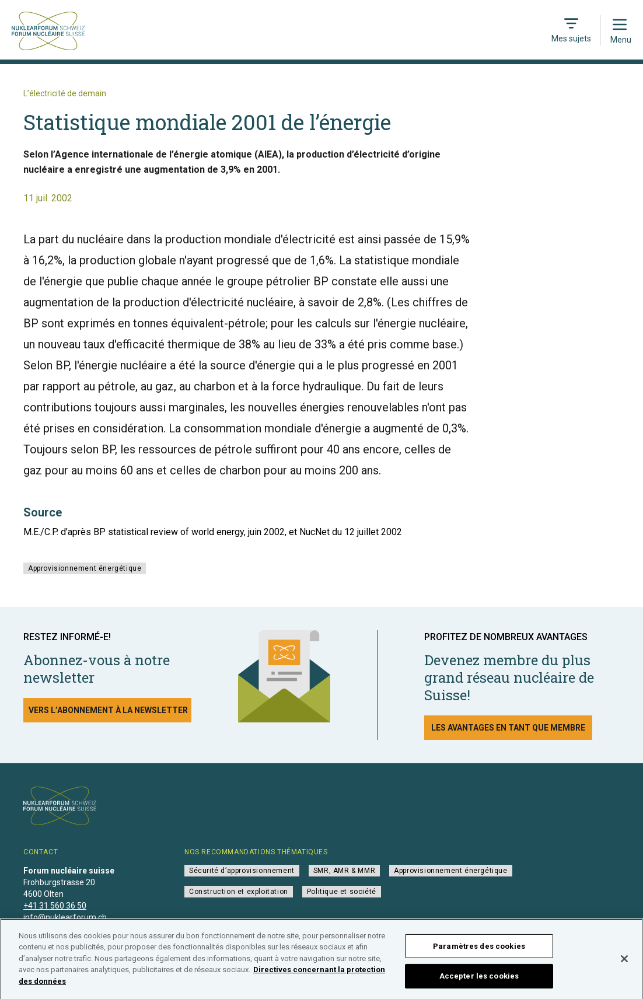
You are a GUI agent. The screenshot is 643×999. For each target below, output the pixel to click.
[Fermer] (624, 962)
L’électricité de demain (64, 93)
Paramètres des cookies (479, 949)
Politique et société (341, 892)
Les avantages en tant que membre (508, 727)
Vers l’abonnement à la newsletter (108, 710)
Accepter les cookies (479, 979)
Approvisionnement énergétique (84, 568)
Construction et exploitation (238, 892)
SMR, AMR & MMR (344, 871)
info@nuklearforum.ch (65, 917)
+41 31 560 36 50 (54, 905)
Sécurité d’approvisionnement (242, 871)
